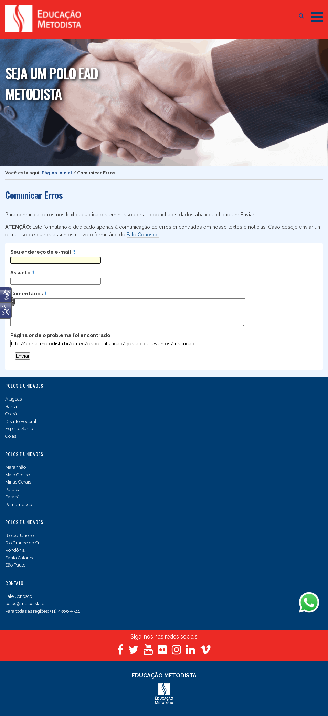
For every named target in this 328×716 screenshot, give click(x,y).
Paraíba (13, 489)
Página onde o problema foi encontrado (60, 335)
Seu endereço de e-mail (42, 252)
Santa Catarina (20, 557)
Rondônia (15, 550)
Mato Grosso (17, 474)
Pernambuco (18, 504)
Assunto (22, 273)
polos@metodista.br (25, 603)
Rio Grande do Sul (23, 543)
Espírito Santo (19, 428)
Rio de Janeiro (19, 535)
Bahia (11, 406)
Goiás (10, 436)
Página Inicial (57, 172)
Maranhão (15, 467)
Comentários (28, 294)
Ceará (11, 413)
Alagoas (13, 399)
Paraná (12, 496)
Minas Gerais (18, 482)
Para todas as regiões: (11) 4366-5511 (42, 611)
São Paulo (15, 565)
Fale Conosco (143, 234)
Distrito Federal (20, 421)
